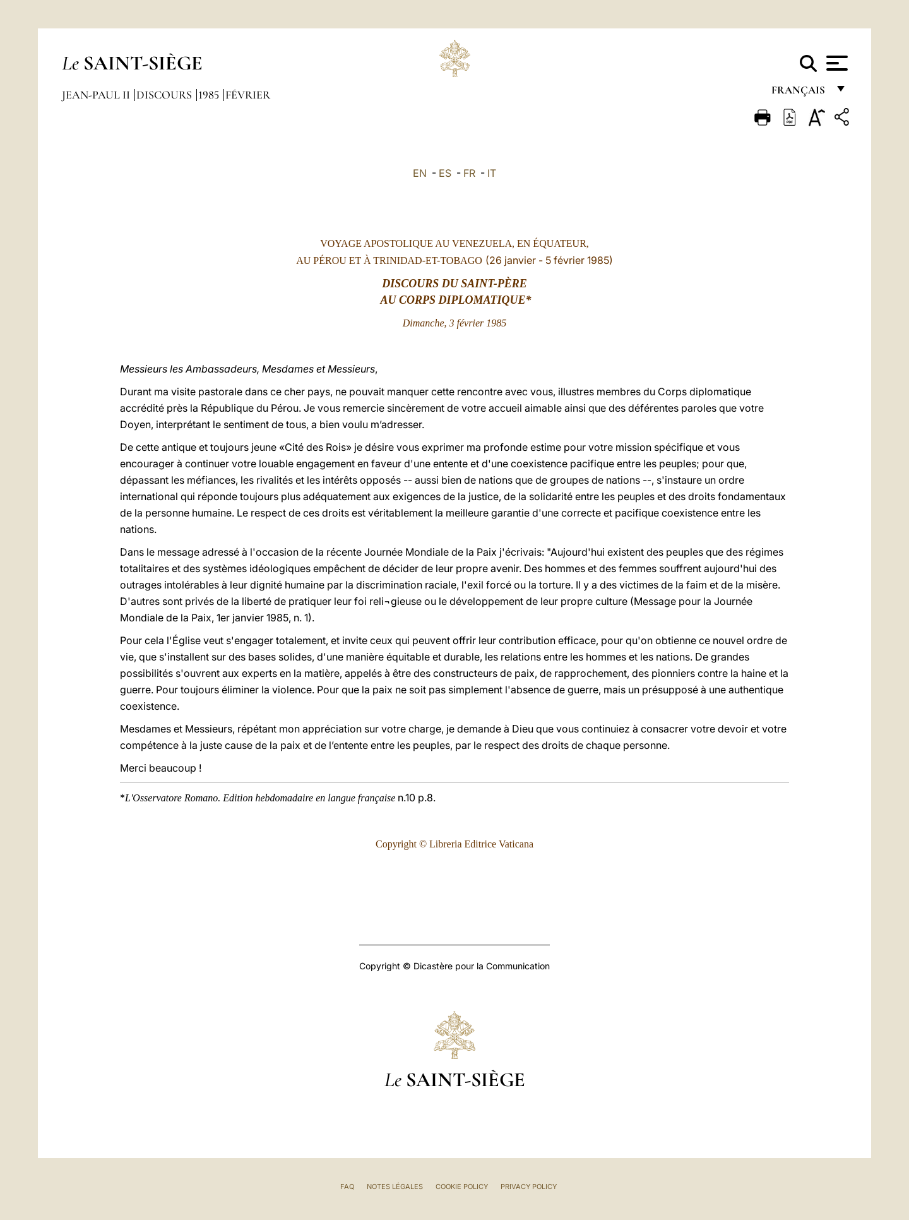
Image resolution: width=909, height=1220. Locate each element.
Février (247, 95)
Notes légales (395, 1186)
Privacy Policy (529, 1186)
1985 (210, 95)
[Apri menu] (835, 63)
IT (491, 173)
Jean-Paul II (97, 95)
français (799, 93)
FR (469, 173)
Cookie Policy (462, 1186)
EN (420, 173)
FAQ (347, 1186)
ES (445, 173)
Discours (165, 95)
